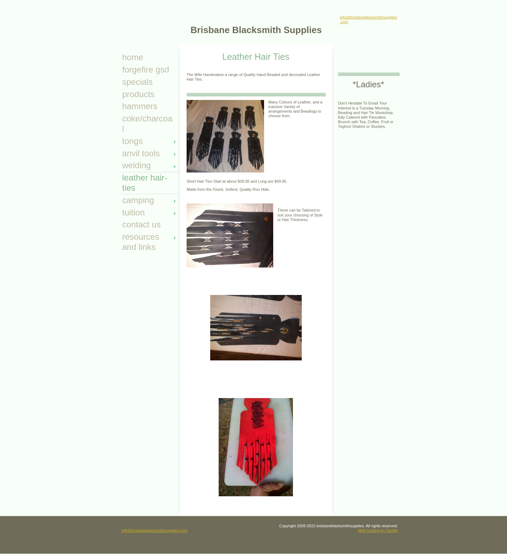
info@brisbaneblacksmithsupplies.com (154, 530)
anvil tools (141, 153)
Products (138, 94)
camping (138, 200)
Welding (136, 165)
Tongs (132, 141)
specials (137, 82)
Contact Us (141, 224)
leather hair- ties (144, 183)
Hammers (139, 106)
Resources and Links (140, 242)
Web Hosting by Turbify (378, 530)
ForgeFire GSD (145, 69)
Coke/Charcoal (147, 123)
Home (132, 57)
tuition (133, 212)
